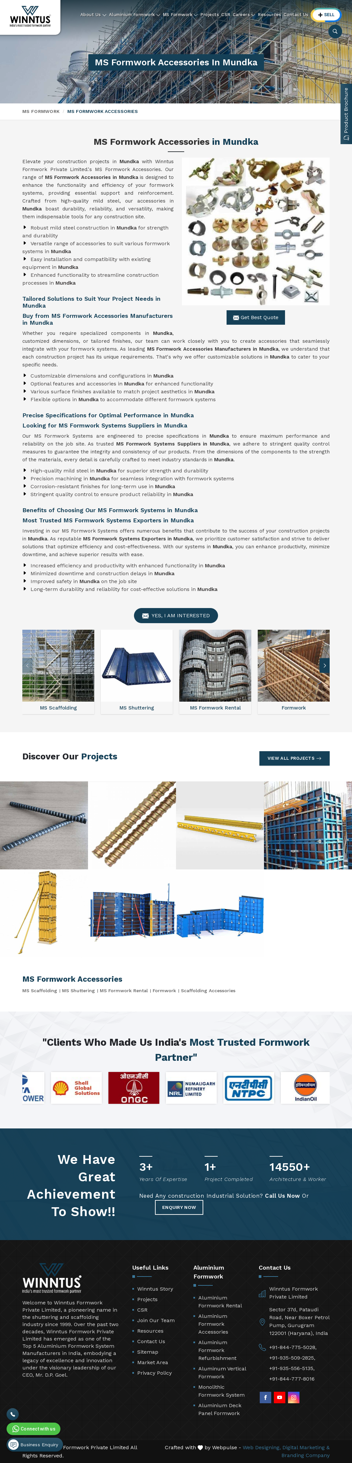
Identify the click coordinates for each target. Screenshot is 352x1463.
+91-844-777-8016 (292, 1379)
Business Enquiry (33, 1444)
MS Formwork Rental (124, 990)
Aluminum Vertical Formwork (222, 1372)
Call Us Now (282, 1195)
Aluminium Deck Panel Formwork (219, 1409)
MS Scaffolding (39, 990)
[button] (324, 665)
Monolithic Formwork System (221, 1391)
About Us (93, 14)
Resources (269, 14)
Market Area (152, 1362)
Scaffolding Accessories (208, 990)
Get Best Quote (255, 317)
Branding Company (305, 1455)
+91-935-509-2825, (292, 1358)
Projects (209, 14)
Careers (244, 14)
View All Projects (294, 758)
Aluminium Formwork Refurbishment (217, 1350)
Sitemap (147, 1352)
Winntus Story (155, 1289)
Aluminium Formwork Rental (220, 1302)
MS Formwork (180, 14)
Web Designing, (262, 1447)
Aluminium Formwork (135, 14)
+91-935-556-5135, (292, 1368)
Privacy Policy (154, 1373)
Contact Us (296, 14)
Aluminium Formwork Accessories (213, 1324)
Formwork (164, 990)
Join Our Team (156, 1320)
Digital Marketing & (306, 1447)
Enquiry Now (179, 1207)
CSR (226, 14)
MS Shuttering (78, 990)
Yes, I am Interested (176, 615)
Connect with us (33, 1429)
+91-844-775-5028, (293, 1347)
